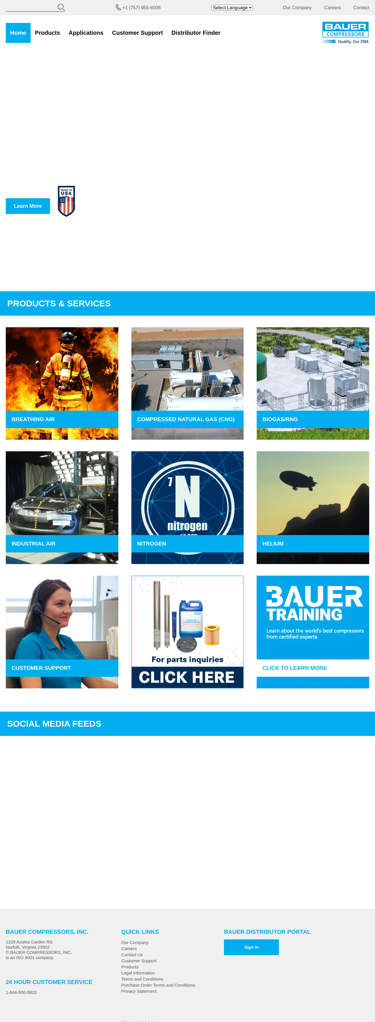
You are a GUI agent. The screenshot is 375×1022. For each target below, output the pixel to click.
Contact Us (132, 954)
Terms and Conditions (142, 978)
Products (47, 33)
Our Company (297, 7)
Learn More (28, 206)
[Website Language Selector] (232, 8)
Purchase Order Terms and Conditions (158, 985)
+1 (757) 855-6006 (141, 7)
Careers (332, 7)
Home (18, 33)
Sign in (251, 947)
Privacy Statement (139, 991)
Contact (361, 7)
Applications (86, 33)
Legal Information (138, 972)
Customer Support (137, 33)
